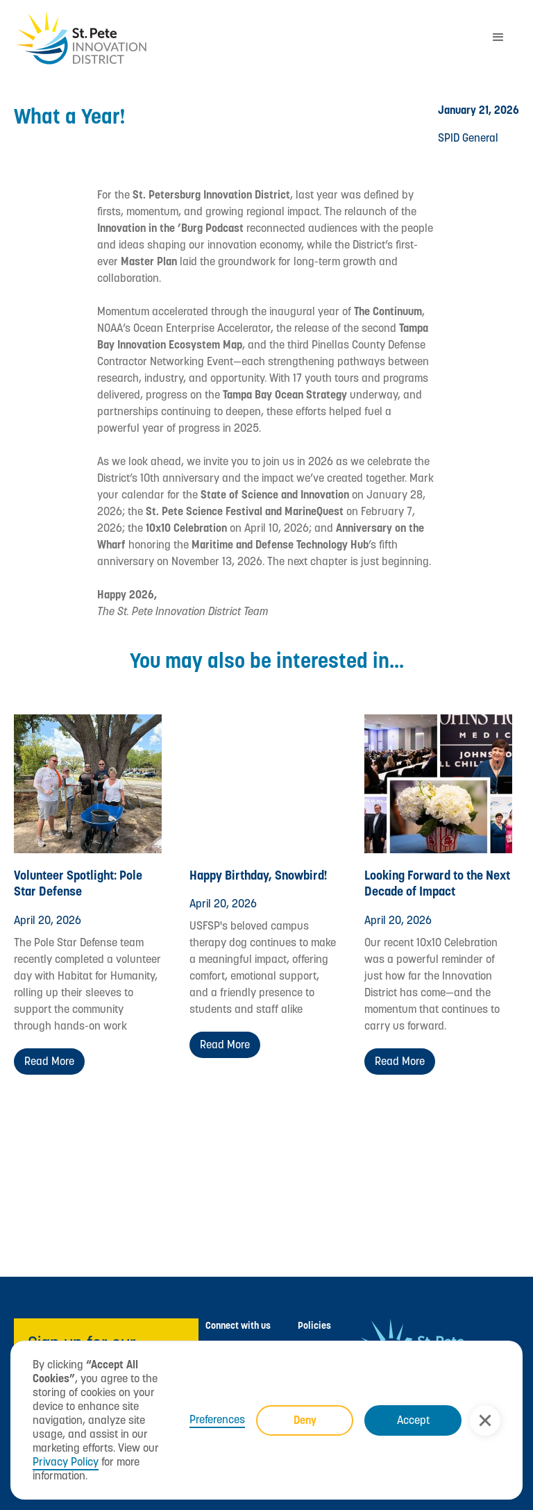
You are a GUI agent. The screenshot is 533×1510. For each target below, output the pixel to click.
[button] (485, 1420)
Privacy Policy (66, 1461)
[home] (245, 38)
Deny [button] (305, 1420)
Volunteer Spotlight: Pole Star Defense (78, 883)
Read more (49, 1061)
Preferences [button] (217, 1420)
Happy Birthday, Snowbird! (258, 875)
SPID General (468, 138)
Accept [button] (413, 1420)
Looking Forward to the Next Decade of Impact (437, 883)
